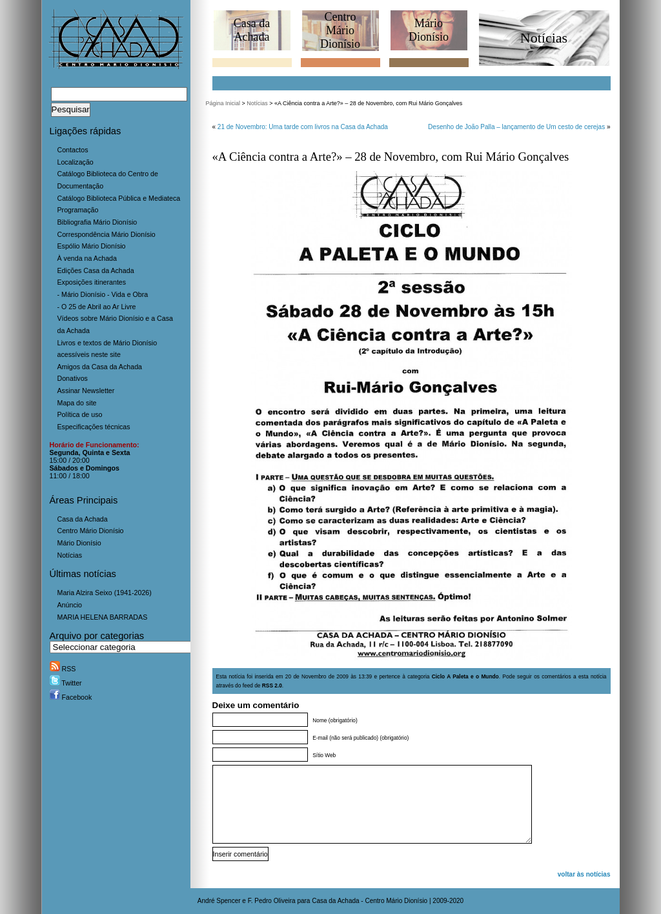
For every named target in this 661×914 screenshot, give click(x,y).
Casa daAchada (252, 30)
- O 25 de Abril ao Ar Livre (96, 306)
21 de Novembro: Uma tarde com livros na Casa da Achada (303, 126)
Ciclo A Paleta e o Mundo (465, 676)
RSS (63, 669)
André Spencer (219, 900)
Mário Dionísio (79, 543)
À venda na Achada (87, 258)
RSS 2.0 (272, 685)
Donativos (72, 378)
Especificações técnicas (93, 427)
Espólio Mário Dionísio (91, 246)
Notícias (70, 555)
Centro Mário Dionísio (90, 530)
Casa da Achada (82, 519)
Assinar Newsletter (86, 390)
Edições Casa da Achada (95, 270)
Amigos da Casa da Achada (100, 367)
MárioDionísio (429, 30)
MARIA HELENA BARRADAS (102, 617)
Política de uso (80, 414)
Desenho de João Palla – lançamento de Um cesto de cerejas (516, 126)
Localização (75, 162)
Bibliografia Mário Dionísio (97, 222)
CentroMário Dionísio (340, 30)
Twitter (66, 683)
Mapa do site (77, 403)
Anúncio (70, 605)
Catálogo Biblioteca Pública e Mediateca (119, 198)
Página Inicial (223, 103)
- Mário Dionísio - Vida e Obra (102, 294)
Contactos (72, 150)
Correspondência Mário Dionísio (106, 234)
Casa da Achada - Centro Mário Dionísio (369, 900)
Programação (78, 210)
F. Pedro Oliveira (272, 900)
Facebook (71, 697)
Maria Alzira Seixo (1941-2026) (104, 592)
